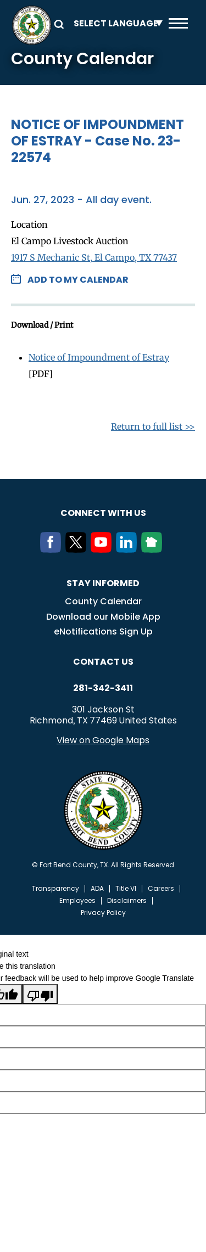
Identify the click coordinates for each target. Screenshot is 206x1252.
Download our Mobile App (103, 616)
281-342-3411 (103, 688)
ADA (97, 888)
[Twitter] (78, 549)
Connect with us (103, 513)
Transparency (55, 888)
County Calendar (103, 601)
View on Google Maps (103, 740)
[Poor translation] (40, 994)
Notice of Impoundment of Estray (99, 357)
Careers (161, 888)
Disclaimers (127, 901)
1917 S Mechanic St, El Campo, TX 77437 (94, 257)
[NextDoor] (153, 549)
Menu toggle (178, 23)
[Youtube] (103, 549)
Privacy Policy (103, 913)
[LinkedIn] (128, 549)
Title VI (125, 888)
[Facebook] (52, 549)
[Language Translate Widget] (115, 23)
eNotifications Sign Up (103, 631)
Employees (77, 901)
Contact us (103, 661)
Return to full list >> (153, 426)
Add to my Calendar (78, 279)
